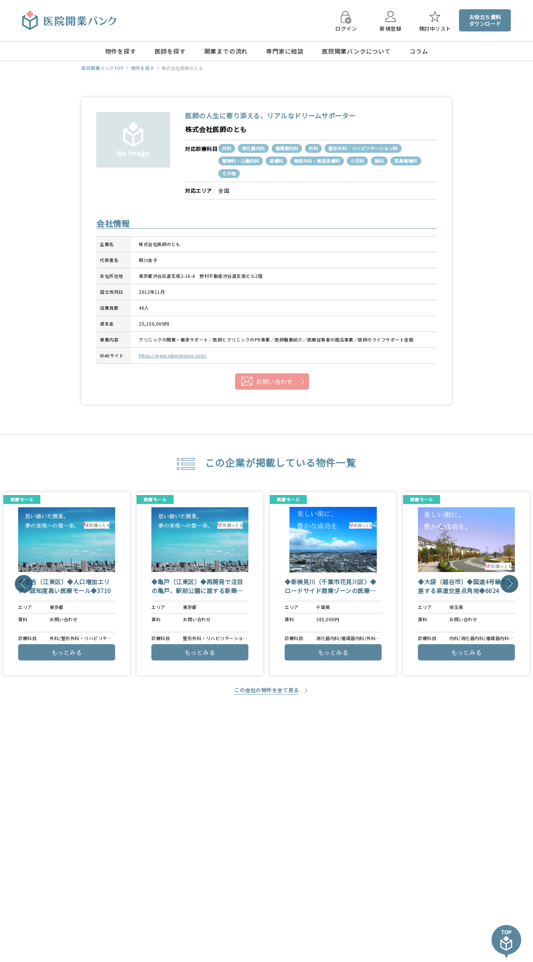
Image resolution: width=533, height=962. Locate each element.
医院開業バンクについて (356, 51)
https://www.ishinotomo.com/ (173, 355)
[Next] (509, 584)
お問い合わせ (274, 381)
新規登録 (390, 28)
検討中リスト (435, 28)
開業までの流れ (226, 51)
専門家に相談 (285, 51)
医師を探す (170, 51)
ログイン (346, 28)
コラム (418, 51)
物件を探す (120, 51)
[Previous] (24, 584)
